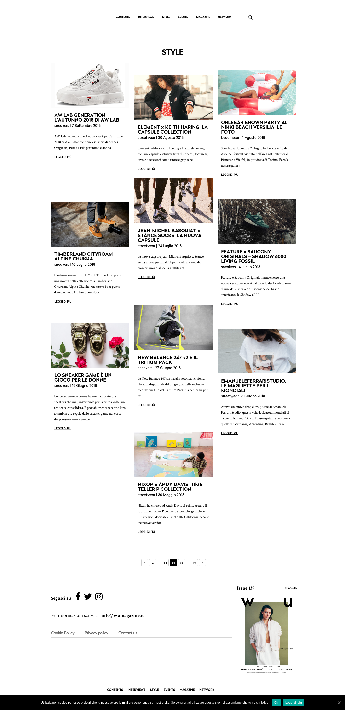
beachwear (230, 138)
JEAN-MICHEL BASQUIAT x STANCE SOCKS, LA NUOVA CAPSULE (169, 235)
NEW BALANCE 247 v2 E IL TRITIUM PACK (168, 360)
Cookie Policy (62, 633)
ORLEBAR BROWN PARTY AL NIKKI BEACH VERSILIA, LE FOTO (254, 127)
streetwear (146, 138)
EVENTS (183, 17)
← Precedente (144, 562)
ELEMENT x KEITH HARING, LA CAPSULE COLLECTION (173, 129)
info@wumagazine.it (122, 616)
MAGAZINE (203, 17)
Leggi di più (62, 157)
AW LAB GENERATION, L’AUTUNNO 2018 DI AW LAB (86, 117)
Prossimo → (202, 562)
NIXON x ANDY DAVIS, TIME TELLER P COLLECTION (170, 486)
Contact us (127, 633)
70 (194, 562)
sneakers (61, 126)
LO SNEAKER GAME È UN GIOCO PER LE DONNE (83, 377)
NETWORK (224, 17)
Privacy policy (96, 633)
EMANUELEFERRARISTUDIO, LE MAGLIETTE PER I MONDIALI (253, 385)
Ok (276, 702)
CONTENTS (123, 17)
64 (165, 562)
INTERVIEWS (146, 17)
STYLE (166, 17)
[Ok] (339, 702)
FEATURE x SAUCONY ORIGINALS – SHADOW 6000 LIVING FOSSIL (253, 256)
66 (181, 562)
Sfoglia (291, 588)
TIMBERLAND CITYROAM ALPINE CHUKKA (83, 256)
